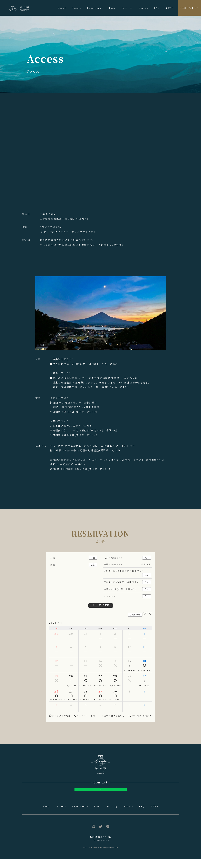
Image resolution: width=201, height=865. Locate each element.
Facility (127, 7)
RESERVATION (189, 7)
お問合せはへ (100, 792)
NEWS (169, 7)
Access (143, 7)
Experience (95, 7)
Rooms (76, 7)
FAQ (157, 7)
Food (112, 7)
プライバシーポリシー (100, 846)
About (62, 7)
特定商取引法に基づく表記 (100, 842)
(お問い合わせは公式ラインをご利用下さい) (67, 231)
